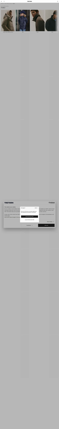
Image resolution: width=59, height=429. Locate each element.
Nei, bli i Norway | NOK (29, 216)
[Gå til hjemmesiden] (29, 1)
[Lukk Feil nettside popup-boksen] (36, 208)
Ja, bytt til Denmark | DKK (29, 219)
